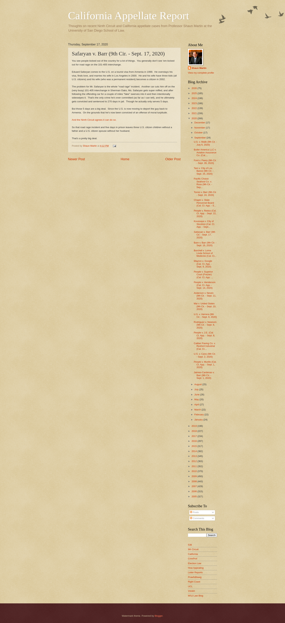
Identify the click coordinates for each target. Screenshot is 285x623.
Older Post (173, 159)
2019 (194, 426)
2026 (194, 88)
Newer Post (76, 159)
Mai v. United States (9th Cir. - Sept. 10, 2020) (205, 306)
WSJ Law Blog (195, 595)
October (198, 132)
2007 (194, 486)
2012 (194, 461)
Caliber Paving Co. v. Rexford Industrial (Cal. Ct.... (205, 346)
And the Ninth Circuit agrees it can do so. (94, 119)
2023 (194, 103)
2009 (194, 476)
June (197, 394)
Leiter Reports (195, 572)
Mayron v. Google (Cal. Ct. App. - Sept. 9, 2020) (203, 264)
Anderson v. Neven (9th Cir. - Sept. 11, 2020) (205, 296)
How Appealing (196, 567)
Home (125, 159)
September (200, 137)
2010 (194, 471)
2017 (194, 436)
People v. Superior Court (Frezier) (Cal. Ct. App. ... (203, 274)
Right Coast (194, 581)
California (193, 554)
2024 (194, 98)
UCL (190, 586)
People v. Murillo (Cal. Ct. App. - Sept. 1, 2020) (205, 364)
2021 (194, 113)
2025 (194, 93)
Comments (197, 518)
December (200, 122)
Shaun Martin (199, 68)
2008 (194, 481)
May (196, 399)
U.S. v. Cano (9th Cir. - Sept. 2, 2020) (205, 355)
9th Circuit (193, 549)
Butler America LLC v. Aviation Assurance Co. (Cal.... (205, 152)
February (199, 414)
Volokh (191, 591)
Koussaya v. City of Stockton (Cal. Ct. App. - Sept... (204, 224)
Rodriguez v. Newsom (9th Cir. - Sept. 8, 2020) (205, 325)
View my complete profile (201, 72)
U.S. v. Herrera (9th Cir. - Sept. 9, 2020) (205, 315)
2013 (194, 456)
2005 (194, 496)
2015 (194, 446)
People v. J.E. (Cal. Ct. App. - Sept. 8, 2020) (204, 335)
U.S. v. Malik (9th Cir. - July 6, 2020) (205, 143)
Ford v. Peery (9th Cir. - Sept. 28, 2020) (205, 161)
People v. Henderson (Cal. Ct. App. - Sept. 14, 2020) (204, 285)
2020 (194, 118)
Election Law (194, 563)
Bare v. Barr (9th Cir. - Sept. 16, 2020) (205, 244)
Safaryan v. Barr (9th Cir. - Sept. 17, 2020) (204, 235)
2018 (194, 431)
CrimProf (192, 558)
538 (190, 544)
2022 (194, 108)
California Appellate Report (128, 16)
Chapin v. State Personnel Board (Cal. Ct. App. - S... (205, 203)
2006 (194, 491)
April (197, 404)
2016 (194, 441)
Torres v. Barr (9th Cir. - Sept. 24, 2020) (205, 193)
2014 (194, 451)
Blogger (159, 615)
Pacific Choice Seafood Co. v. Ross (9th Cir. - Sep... (203, 182)
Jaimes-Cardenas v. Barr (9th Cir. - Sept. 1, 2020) (204, 375)
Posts (194, 512)
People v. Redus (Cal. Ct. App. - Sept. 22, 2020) (205, 213)
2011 (194, 466)
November (200, 127)
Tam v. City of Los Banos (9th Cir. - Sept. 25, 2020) (203, 171)
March (197, 409)
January (198, 419)
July (196, 389)
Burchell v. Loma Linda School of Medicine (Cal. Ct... (205, 253)
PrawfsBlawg (194, 577)
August (198, 384)
